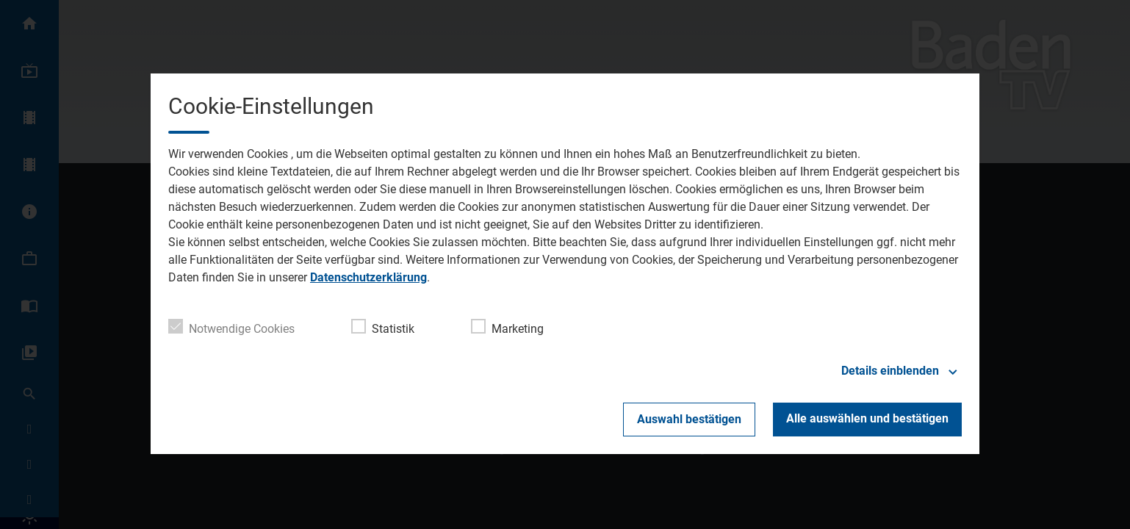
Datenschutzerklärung (368, 277)
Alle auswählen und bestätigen (867, 418)
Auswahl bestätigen (689, 419)
